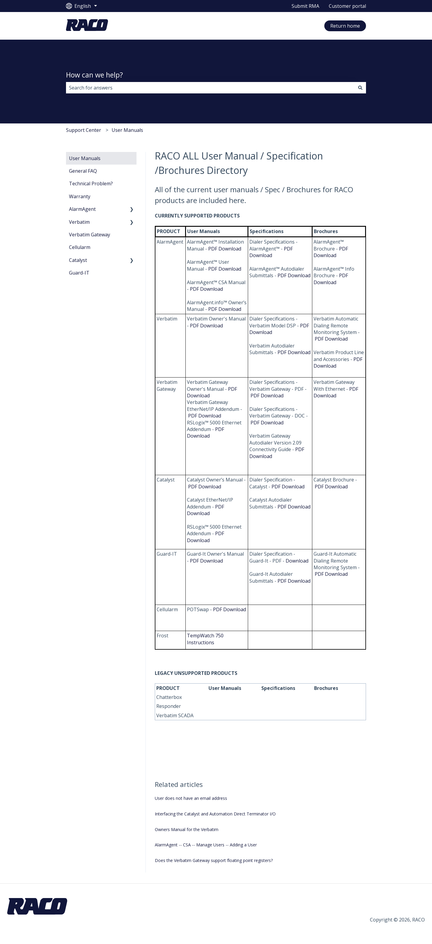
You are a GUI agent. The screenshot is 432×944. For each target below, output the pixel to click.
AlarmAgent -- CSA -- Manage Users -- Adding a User (206, 845)
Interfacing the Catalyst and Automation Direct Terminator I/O (215, 814)
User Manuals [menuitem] (84, 158)
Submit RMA (305, 6)
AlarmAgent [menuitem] (82, 209)
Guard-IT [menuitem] (79, 272)
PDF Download (224, 248)
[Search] (360, 87)
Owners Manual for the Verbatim (186, 829)
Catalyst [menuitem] (78, 260)
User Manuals (127, 130)
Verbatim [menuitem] (79, 222)
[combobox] (210, 87)
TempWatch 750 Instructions (205, 638)
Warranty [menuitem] (79, 196)
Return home (345, 26)
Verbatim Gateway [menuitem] (89, 234)
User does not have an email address (191, 798)
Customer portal (347, 6)
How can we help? (94, 75)
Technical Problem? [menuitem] (91, 183)
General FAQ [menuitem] (83, 171)
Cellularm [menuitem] (79, 247)
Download (297, 560)
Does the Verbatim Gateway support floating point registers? (214, 860)
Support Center (83, 130)
